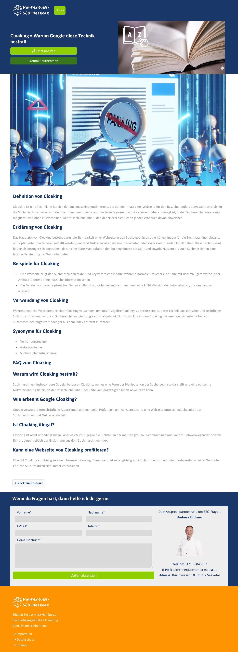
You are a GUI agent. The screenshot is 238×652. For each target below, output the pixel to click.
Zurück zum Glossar (28, 483)
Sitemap (21, 645)
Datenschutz (24, 639)
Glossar (59, 10)
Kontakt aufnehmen (43, 61)
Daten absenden (84, 575)
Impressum (23, 634)
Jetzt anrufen (43, 51)
